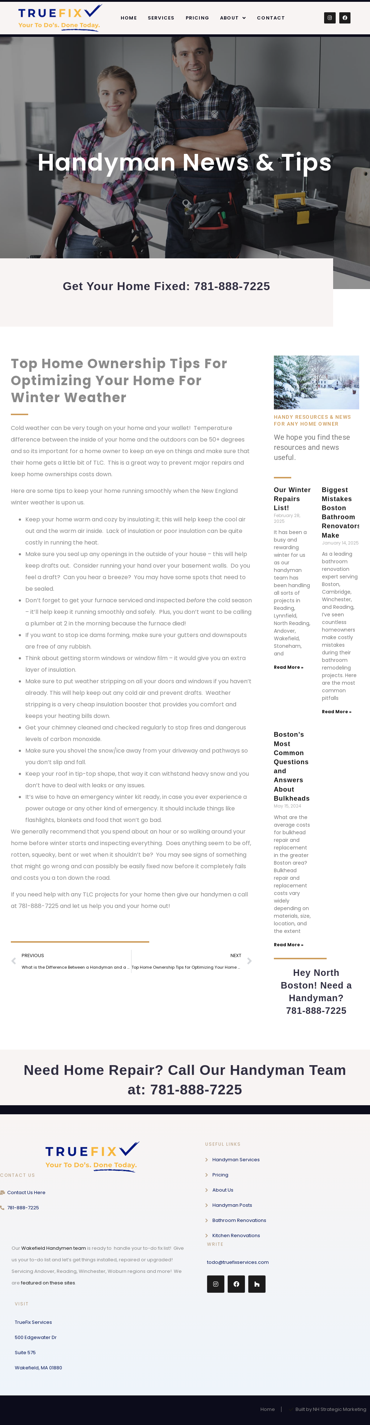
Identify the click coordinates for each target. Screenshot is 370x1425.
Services (161, 17)
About (233, 17)
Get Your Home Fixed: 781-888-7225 (166, 286)
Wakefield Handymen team (53, 1248)
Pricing (197, 17)
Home (129, 17)
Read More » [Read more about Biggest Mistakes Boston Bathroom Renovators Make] (337, 712)
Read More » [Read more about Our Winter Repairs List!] (289, 667)
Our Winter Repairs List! (292, 499)
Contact (271, 17)
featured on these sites (48, 1282)
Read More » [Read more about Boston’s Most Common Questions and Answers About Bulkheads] (289, 945)
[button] (233, 18)
